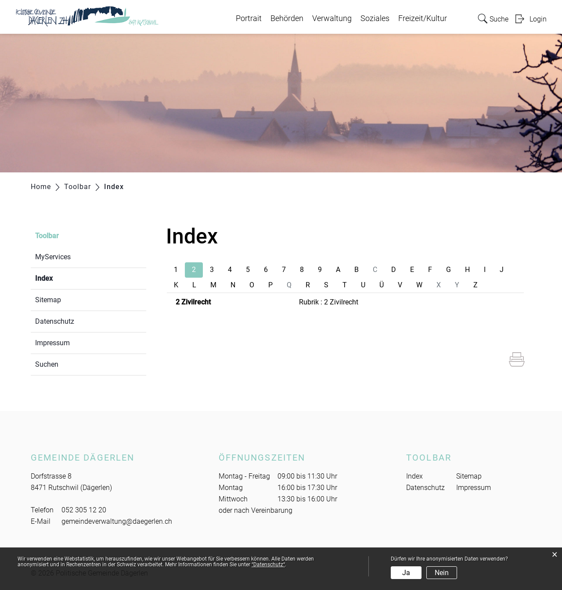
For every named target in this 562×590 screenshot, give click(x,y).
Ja (406, 573)
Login (538, 19)
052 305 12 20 (83, 510)
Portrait (249, 18)
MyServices (53, 257)
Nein (442, 573)
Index (64, 277)
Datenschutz (54, 321)
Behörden (286, 18)
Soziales (374, 18)
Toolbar (47, 236)
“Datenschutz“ (268, 564)
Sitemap (48, 300)
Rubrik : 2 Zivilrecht (328, 302)
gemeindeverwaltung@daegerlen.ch (116, 521)
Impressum (52, 343)
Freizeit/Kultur (422, 18)
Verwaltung (332, 18)
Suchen (46, 364)
